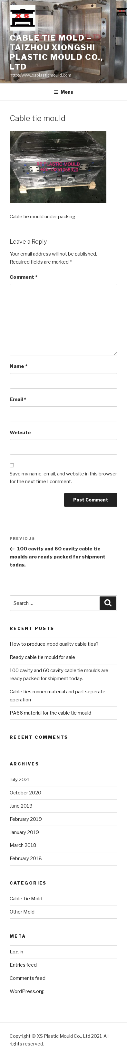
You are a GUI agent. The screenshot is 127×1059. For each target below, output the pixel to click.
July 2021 (20, 780)
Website (20, 433)
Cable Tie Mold (26, 899)
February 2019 (26, 819)
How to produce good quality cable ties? (54, 644)
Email (18, 399)
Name (18, 366)
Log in (16, 952)
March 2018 (23, 845)
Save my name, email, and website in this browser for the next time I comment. (63, 478)
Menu (63, 92)
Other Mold (22, 912)
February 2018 (26, 858)
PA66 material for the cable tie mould (50, 713)
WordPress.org (27, 991)
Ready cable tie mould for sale (42, 657)
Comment (23, 277)
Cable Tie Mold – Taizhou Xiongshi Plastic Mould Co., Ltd (56, 52)
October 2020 (25, 793)
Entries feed (23, 965)
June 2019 (21, 806)
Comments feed (27, 978)
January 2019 (24, 832)
